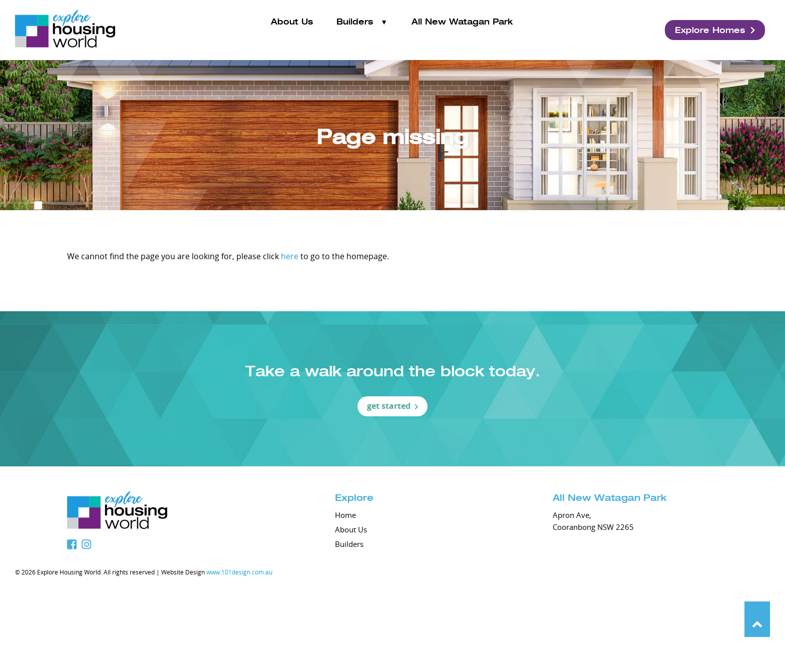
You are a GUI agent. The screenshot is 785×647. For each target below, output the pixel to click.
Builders (354, 30)
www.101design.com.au (239, 572)
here (289, 256)
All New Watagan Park (462, 30)
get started (393, 405)
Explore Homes (715, 30)
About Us (292, 30)
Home (345, 515)
